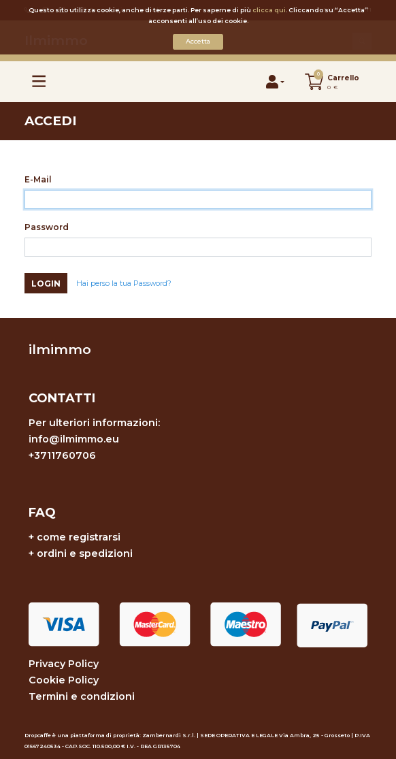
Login (46, 283)
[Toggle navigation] (39, 81)
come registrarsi (78, 537)
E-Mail (38, 179)
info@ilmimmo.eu (74, 439)
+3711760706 (62, 455)
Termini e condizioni (82, 696)
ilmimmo (60, 349)
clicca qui (269, 10)
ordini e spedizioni (85, 553)
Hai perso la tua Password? (123, 283)
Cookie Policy (64, 680)
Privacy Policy (64, 664)
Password (46, 227)
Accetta (198, 41)
